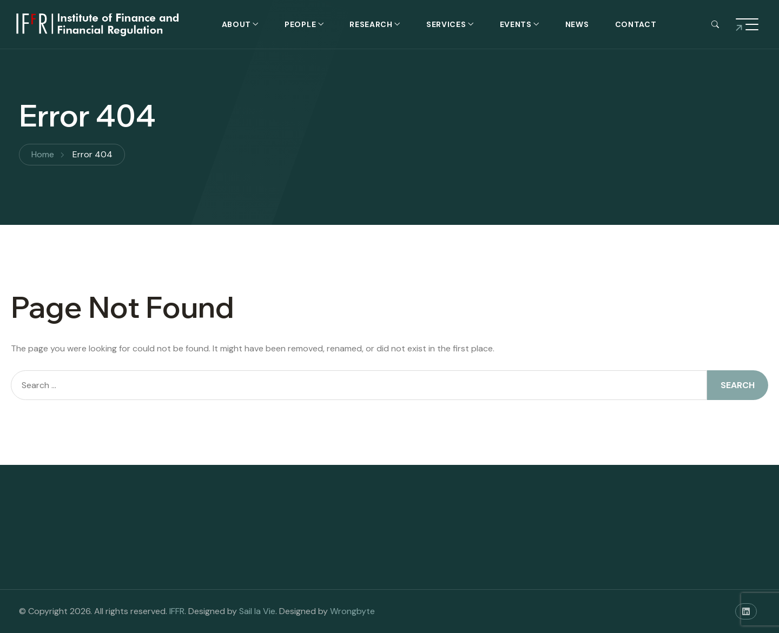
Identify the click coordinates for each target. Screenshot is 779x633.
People (300, 24)
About (237, 24)
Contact (636, 24)
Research (371, 24)
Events (516, 24)
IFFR (176, 611)
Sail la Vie (257, 611)
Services (446, 24)
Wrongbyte (352, 611)
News (577, 24)
